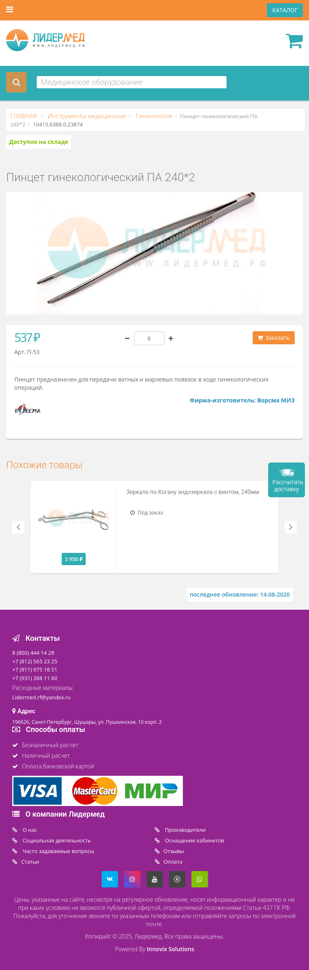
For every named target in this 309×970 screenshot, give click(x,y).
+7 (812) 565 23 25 (34, 661)
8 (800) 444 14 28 (33, 652)
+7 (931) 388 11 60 (34, 678)
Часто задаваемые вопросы (57, 851)
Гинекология (153, 116)
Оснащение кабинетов (194, 840)
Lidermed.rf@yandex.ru (41, 697)
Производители (185, 829)
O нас (29, 829)
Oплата (173, 861)
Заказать (274, 337)
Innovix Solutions (170, 949)
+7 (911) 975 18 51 (34, 669)
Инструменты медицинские (86, 116)
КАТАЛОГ (285, 10)
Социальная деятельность (56, 840)
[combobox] (132, 82)
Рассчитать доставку (287, 485)
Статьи (30, 861)
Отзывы (174, 851)
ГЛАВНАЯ (24, 116)
